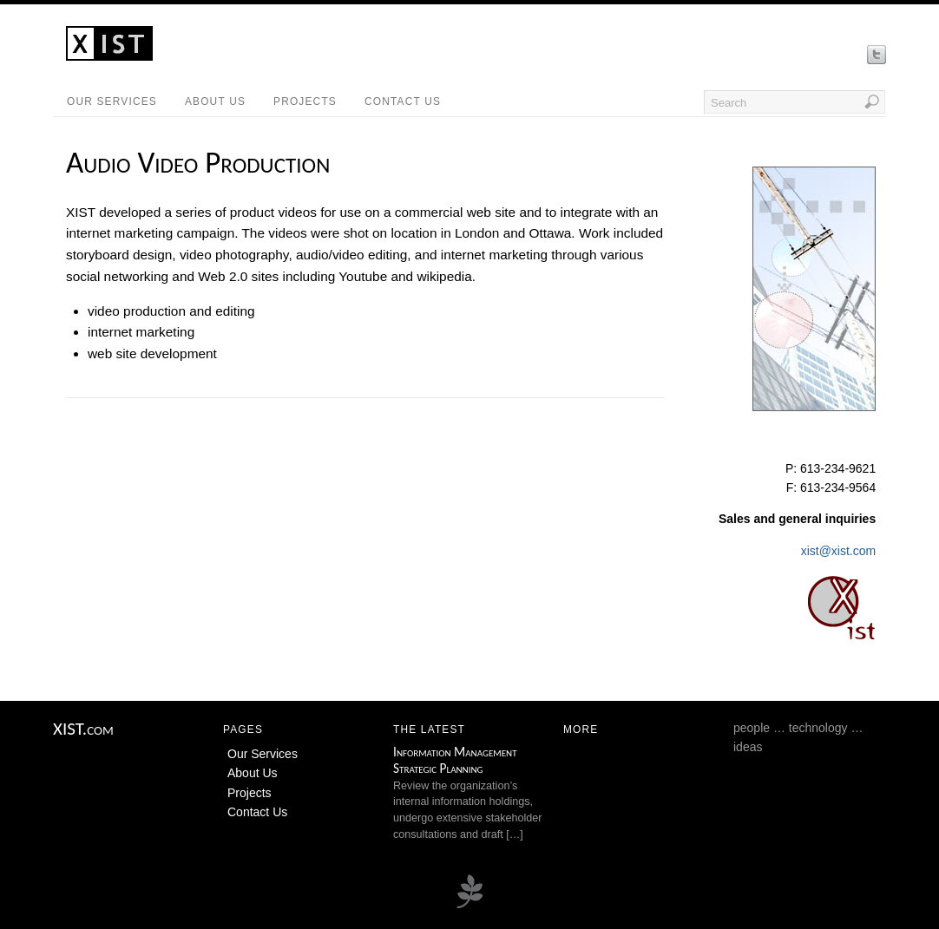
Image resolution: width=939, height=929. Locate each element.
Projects (305, 101)
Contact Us (402, 101)
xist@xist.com (839, 551)
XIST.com (83, 728)
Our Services (112, 101)
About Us (215, 101)
